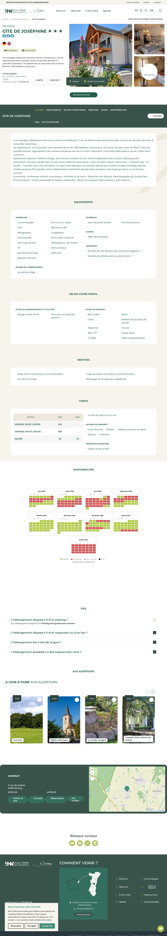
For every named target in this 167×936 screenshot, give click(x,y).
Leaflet (150, 810)
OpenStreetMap (160, 810)
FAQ (37, 122)
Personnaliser (16, 926)
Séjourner (76, 11)
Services (93, 110)
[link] (141, 10)
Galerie (39, 110)
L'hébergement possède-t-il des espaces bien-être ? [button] (46, 652)
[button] (55, 78)
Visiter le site (18, 799)
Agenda (107, 11)
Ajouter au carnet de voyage (145, 19)
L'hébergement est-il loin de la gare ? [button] (36, 642)
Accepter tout (47, 926)
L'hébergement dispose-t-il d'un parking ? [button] (39, 619)
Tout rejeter (31, 926)
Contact (157, 116)
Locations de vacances (20, 19)
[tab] (78, 746)
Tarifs (104, 110)
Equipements (53, 110)
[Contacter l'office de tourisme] (136, 10)
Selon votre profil (75, 110)
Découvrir (61, 11)
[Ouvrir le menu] (160, 10)
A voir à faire (92, 11)
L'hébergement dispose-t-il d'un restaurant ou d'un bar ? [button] (49, 632)
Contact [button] (38, 798)
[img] (55, 31)
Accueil (5, 19)
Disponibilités (118, 110)
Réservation (81, 94)
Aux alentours (50, 122)
